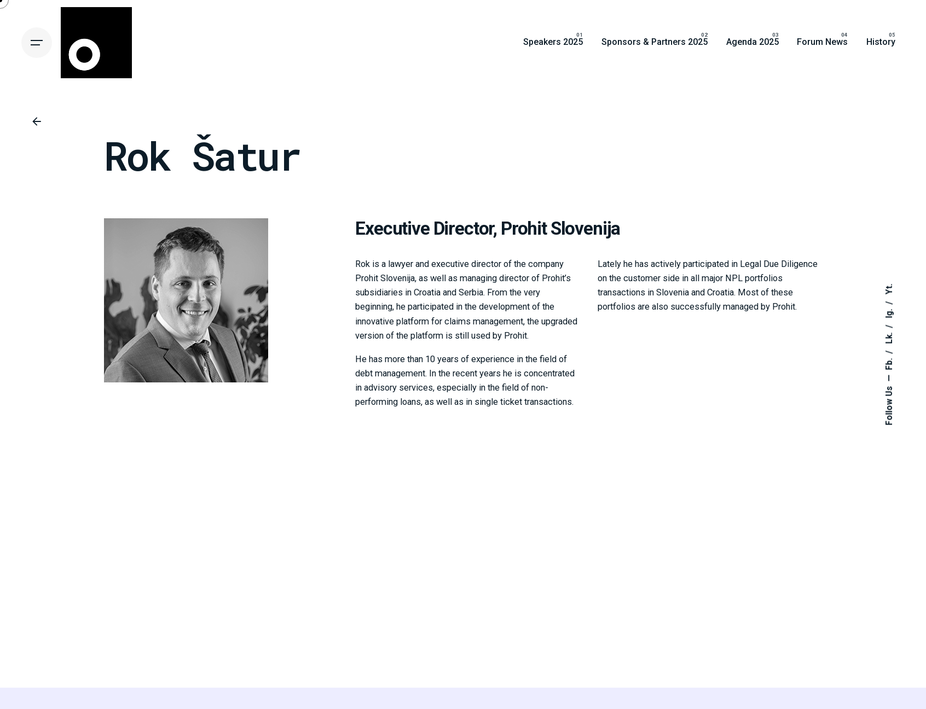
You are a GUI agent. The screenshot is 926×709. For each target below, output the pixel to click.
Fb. (889, 363)
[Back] (36, 121)
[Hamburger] (36, 42)
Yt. (889, 289)
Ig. (889, 312)
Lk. (889, 337)
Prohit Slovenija (560, 228)
